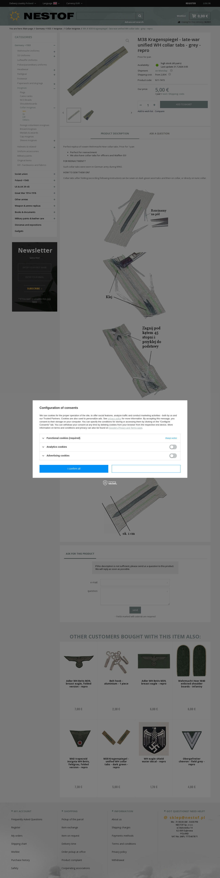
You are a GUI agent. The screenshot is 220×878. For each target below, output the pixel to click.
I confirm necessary (74, 468)
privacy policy (114, 418)
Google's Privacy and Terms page (125, 428)
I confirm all (146, 468)
